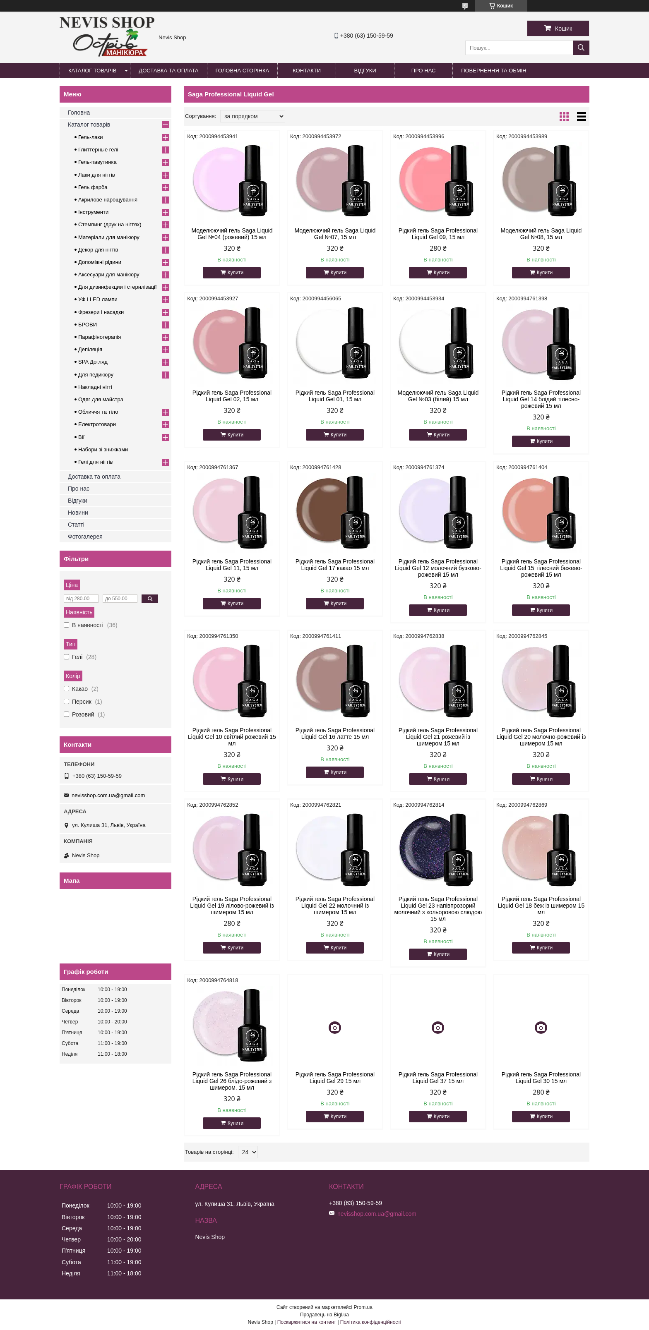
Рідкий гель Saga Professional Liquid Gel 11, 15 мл (232, 564)
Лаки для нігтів (96, 175)
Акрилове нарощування (107, 200)
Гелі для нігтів (95, 462)
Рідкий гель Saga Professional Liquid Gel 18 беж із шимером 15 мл (541, 905)
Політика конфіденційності (370, 1322)
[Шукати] (581, 48)
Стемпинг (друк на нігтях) (110, 224)
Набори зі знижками (103, 449)
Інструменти (93, 212)
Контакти (307, 70)
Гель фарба (92, 187)
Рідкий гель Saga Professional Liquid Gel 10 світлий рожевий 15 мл (232, 737)
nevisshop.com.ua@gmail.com (108, 795)
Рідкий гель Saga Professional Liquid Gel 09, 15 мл (438, 233)
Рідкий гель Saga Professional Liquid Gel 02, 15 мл (232, 396)
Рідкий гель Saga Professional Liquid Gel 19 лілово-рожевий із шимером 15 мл (232, 905)
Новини (78, 512)
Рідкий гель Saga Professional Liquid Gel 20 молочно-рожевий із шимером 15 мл (541, 737)
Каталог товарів (92, 70)
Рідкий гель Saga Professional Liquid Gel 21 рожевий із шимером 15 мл (438, 737)
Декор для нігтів (98, 250)
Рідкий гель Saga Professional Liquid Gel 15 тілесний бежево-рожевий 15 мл (541, 568)
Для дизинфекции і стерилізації (117, 287)
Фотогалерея (85, 536)
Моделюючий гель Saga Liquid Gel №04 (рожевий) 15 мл (232, 233)
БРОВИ (87, 324)
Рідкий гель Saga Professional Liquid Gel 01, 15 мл (335, 396)
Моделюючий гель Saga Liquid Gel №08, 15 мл (541, 233)
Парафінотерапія (99, 337)
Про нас (423, 70)
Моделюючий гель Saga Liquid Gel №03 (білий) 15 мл (437, 396)
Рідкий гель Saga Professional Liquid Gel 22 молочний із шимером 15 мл (335, 905)
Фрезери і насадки (101, 312)
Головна (79, 112)
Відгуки (365, 70)
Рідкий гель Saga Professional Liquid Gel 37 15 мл (438, 1077)
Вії (81, 437)
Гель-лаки (90, 137)
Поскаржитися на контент (306, 1322)
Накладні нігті (95, 387)
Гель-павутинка (97, 162)
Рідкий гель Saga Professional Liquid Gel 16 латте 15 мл (335, 733)
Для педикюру (95, 374)
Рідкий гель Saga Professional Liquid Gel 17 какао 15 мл (335, 564)
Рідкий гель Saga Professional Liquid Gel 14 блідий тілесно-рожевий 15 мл (541, 399)
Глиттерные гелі (98, 149)
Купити (235, 273)
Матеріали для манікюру (108, 237)
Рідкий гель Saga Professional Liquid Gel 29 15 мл (335, 1077)
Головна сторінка (242, 70)
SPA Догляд (93, 362)
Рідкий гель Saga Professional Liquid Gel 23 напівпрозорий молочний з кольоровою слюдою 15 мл (438, 909)
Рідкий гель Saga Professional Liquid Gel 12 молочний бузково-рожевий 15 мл (438, 568)
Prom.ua (363, 1307)
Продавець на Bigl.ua (324, 1315)
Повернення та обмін (493, 70)
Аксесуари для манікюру (108, 274)
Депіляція (90, 349)
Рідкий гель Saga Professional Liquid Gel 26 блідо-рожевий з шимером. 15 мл (232, 1081)
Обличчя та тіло (98, 412)
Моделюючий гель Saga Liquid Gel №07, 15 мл (335, 233)
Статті (76, 524)
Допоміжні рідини (99, 262)
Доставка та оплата (168, 70)
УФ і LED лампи (98, 299)
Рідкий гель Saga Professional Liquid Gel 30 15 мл (541, 1077)
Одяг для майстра (100, 399)
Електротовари (97, 424)
